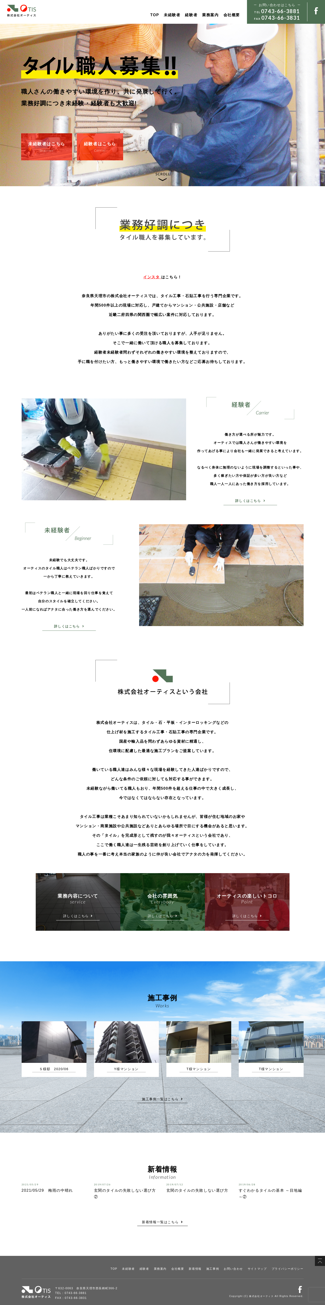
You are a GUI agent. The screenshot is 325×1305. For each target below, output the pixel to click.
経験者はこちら (100, 147)
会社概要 (231, 15)
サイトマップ (257, 1268)
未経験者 (172, 15)
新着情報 (195, 1268)
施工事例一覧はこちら (162, 1099)
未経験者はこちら (46, 147)
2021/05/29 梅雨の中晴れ (47, 1190)
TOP (154, 15)
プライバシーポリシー (288, 1268)
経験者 (191, 15)
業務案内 (210, 15)
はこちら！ (162, 277)
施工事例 (212, 1268)
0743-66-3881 (280, 11)
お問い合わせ (233, 1268)
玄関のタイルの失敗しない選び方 (197, 1190)
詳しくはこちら (250, 501)
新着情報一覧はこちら (162, 1222)
